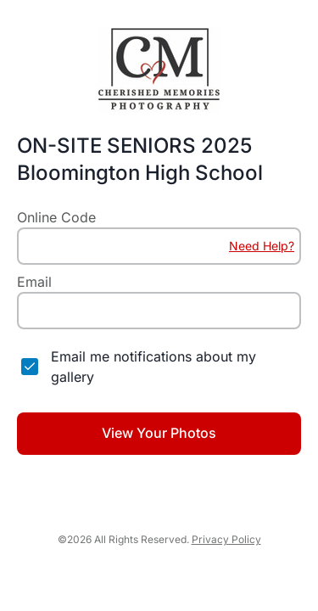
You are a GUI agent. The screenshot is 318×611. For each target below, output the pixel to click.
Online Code (56, 217)
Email (34, 281)
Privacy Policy (226, 539)
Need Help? (261, 245)
